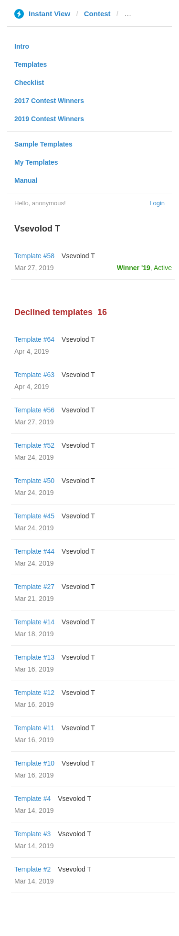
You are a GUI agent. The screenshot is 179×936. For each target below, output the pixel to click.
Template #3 (32, 834)
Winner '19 (133, 268)
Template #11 (34, 728)
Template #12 (34, 692)
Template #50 (34, 480)
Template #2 (32, 869)
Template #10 (34, 763)
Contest (97, 14)
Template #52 (34, 445)
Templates (30, 64)
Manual (25, 180)
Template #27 (34, 586)
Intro (21, 46)
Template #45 (34, 516)
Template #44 (34, 551)
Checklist (29, 82)
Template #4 (32, 798)
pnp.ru (135, 14)
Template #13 (34, 657)
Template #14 (34, 622)
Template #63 (34, 375)
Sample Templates (43, 144)
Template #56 (34, 410)
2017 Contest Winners (49, 101)
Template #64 (34, 339)
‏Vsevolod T (78, 256)
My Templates (36, 162)
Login (157, 203)
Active (163, 268)
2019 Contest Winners (49, 119)
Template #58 (34, 256)
